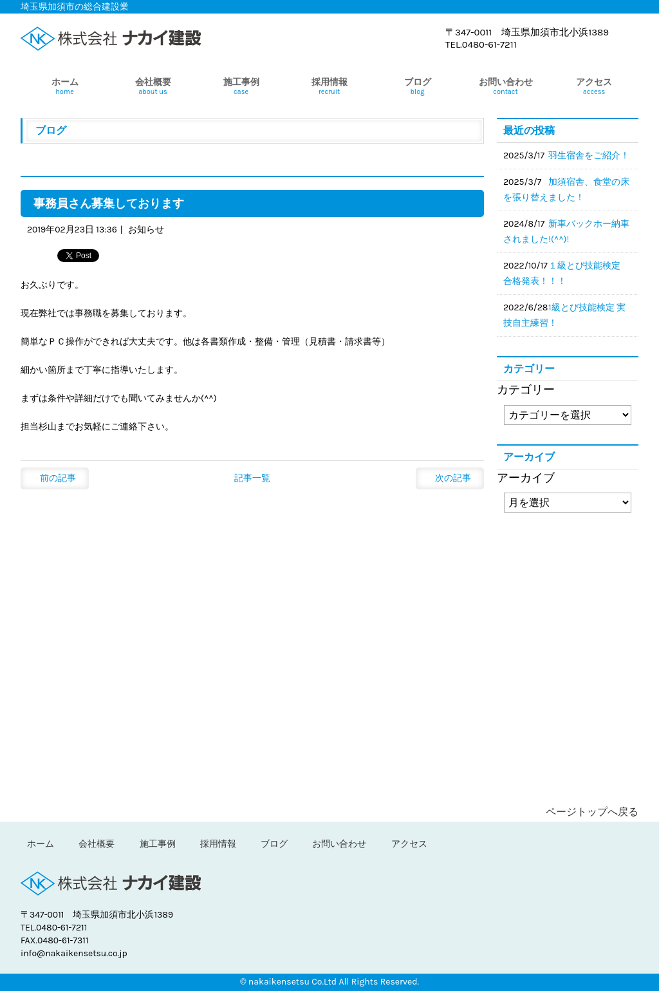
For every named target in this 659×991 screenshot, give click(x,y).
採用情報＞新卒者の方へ (567, 561)
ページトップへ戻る (592, 812)
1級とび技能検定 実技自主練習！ (564, 315)
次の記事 (453, 478)
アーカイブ (526, 478)
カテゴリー (526, 389)
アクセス (409, 843)
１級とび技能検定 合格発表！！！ (566, 273)
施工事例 (158, 843)
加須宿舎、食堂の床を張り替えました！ (566, 189)
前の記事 (58, 478)
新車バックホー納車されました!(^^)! (566, 231)
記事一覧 (252, 478)
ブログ (567, 693)
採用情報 (218, 843)
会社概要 (97, 843)
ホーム (40, 843)
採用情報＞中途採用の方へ (567, 632)
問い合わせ (567, 744)
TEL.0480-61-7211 (481, 44)
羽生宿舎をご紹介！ (588, 155)
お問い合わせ (339, 843)
